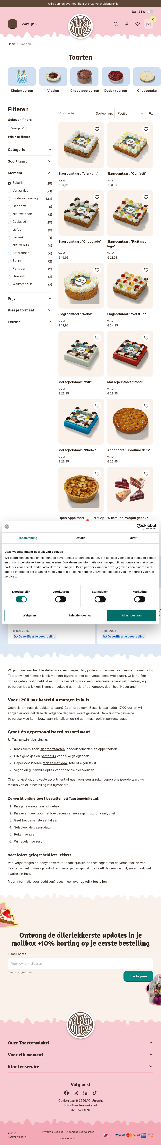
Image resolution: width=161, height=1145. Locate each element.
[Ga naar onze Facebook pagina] (66, 1093)
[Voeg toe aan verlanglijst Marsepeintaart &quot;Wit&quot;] (97, 338)
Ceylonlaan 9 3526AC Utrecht (80, 1101)
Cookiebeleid (68, 1138)
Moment (30, 173)
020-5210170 (80, 1110)
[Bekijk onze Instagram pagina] (76, 1093)
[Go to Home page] (80, 26)
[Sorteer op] (130, 113)
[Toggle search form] (115, 24)
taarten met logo (55, 763)
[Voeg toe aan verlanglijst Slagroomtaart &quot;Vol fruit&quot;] (146, 270)
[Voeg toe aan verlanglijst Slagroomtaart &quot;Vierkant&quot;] (97, 129)
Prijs (30, 298)
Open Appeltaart (71, 518)
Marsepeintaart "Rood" (125, 382)
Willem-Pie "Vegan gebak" (127, 518)
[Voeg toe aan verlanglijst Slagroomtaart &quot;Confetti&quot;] (146, 129)
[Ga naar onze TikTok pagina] (94, 1093)
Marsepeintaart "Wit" (75, 382)
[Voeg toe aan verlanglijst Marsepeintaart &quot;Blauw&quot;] (97, 406)
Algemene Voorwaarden (80, 1131)
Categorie (30, 149)
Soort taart (30, 161)
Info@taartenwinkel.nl (80, 1105)
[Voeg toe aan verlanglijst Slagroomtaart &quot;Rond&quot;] (97, 270)
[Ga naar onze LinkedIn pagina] (85, 1093)
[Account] (126, 24)
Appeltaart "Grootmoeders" (129, 450)
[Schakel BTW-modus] (150, 11)
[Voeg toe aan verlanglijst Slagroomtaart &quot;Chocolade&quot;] (97, 197)
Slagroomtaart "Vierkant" (78, 173)
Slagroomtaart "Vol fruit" (126, 314)
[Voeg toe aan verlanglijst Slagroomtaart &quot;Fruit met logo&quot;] (146, 197)
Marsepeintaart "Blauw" (77, 450)
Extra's (30, 321)
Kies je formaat (30, 310)
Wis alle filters (19, 137)
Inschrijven (138, 976)
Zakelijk (30, 24)
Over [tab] (133, 537)
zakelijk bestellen (94, 881)
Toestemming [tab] (28, 537)
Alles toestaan (132, 615)
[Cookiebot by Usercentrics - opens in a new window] (139, 527)
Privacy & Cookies (52, 1131)
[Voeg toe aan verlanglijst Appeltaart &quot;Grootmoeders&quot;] (146, 406)
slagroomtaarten (52, 749)
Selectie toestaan (81, 615)
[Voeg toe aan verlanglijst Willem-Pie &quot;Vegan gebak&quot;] (146, 474)
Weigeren (29, 615)
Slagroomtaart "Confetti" (127, 173)
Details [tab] (80, 537)
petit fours (48, 756)
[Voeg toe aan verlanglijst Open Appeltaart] (97, 474)
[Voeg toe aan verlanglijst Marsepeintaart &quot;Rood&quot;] (146, 338)
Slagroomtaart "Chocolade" (80, 241)
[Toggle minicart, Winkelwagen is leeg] (148, 24)
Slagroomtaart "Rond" (75, 314)
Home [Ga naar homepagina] (12, 44)
